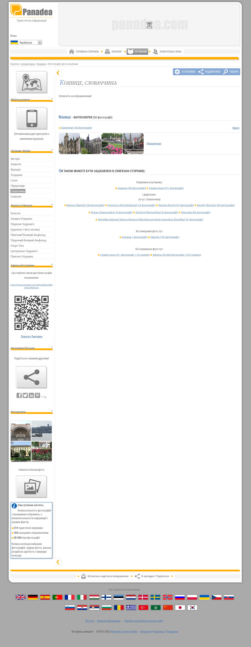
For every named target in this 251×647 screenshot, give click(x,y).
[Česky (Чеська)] (217, 597)
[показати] (58, 562)
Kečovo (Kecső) (176, 205)
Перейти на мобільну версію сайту (143, 621)
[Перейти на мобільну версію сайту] (31, 118)
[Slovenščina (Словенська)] (70, 607)
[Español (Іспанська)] (45, 597)
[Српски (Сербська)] (95, 607)
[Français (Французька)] (70, 597)
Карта (236, 128)
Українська (25, 42)
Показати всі (154, 143)
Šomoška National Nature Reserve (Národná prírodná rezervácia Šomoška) (150, 219)
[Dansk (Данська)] (143, 597)
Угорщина (172, 631)
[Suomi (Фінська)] (106, 597)
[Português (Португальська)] (57, 597)
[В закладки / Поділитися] (31, 377)
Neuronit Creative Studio (124, 631)
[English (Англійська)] (21, 597)
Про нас (89, 621)
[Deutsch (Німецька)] (33, 597)
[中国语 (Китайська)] (168, 607)
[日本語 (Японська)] (180, 607)
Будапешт (159, 631)
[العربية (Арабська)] (156, 607)
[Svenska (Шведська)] (155, 597)
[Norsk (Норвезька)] (168, 597)
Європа (164, 237)
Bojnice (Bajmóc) (85, 205)
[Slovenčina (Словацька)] (229, 597)
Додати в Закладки (31, 336)
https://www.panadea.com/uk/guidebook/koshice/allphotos (32, 286)
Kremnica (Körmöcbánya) (131, 205)
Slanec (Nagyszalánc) (111, 212)
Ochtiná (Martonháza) (157, 212)
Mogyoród (145, 631)
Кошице (41, 64)
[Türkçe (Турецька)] (144, 607)
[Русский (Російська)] (180, 597)
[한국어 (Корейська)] (192, 607)
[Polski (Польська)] (192, 597)
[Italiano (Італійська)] (82, 597)
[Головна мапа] (31, 82)
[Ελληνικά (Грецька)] (131, 607)
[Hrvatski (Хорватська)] (82, 607)
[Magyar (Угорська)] (94, 597)
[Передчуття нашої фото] (31, 487)
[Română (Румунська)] (119, 607)
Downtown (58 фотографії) (76, 127)
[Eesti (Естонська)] (119, 597)
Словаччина (28, 64)
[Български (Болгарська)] (107, 607)
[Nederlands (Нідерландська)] (131, 597)
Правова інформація (108, 621)
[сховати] (58, 72)
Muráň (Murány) (216, 205)
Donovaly (195, 212)
